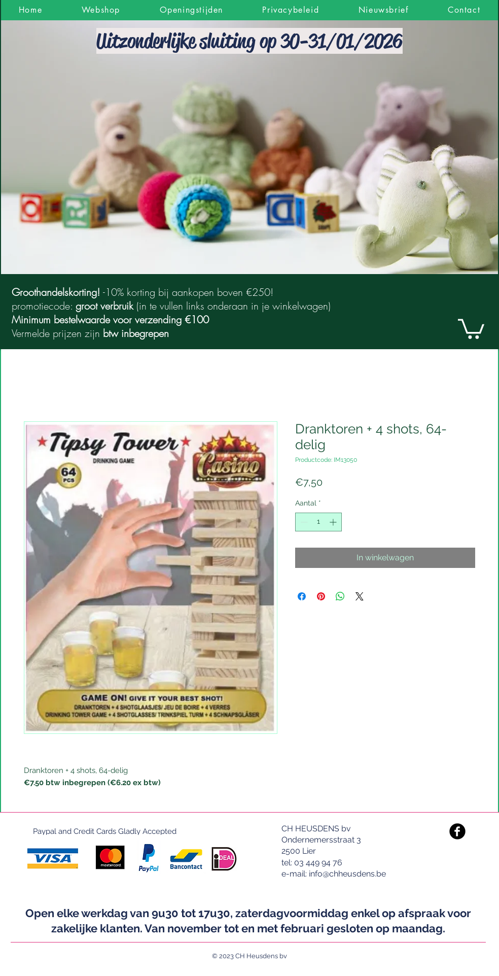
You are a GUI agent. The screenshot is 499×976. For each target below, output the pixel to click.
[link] (471, 328)
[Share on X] (359, 596)
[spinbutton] (318, 522)
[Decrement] (303, 522)
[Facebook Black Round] (457, 831)
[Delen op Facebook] (302, 596)
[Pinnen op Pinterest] (321, 596)
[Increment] (334, 522)
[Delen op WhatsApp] (340, 596)
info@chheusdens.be (347, 874)
